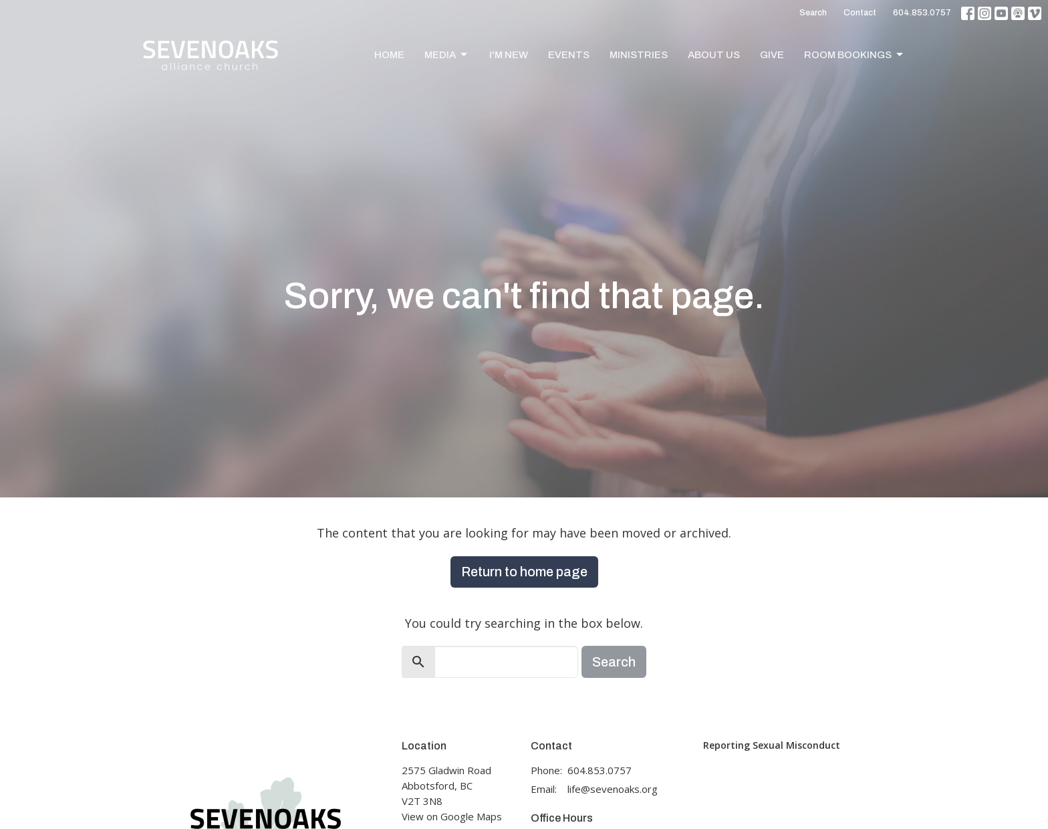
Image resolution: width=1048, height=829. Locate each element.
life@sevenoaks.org (612, 789)
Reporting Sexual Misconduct (771, 745)
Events (569, 54)
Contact (859, 12)
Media (446, 55)
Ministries (639, 54)
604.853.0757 (922, 12)
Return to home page (524, 571)
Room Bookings (854, 55)
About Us (714, 54)
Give (772, 54)
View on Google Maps (452, 816)
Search (813, 12)
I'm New (508, 54)
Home (389, 54)
